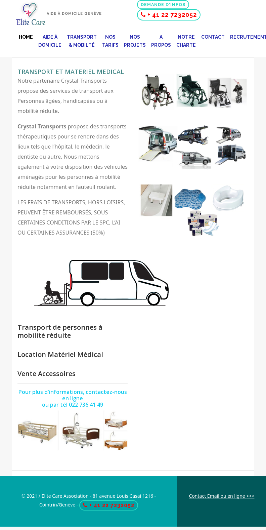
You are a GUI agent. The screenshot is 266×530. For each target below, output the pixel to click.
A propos (161, 41)
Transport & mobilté (82, 41)
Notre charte (186, 41)
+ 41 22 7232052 (169, 14)
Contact (213, 37)
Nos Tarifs (110, 41)
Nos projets (135, 41)
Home (26, 37)
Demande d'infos (163, 4)
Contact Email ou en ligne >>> (222, 496)
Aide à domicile (49, 41)
